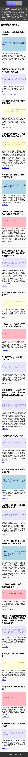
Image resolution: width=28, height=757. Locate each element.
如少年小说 (5, 647)
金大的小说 (5, 317)
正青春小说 (5, 534)
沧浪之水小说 (5, 350)
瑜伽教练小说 (9, 11)
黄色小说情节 (6, 19)
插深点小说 (5, 748)
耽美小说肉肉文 (6, 14)
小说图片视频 (9, 16)
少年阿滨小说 (5, 717)
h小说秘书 (4, 286)
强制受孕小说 (5, 168)
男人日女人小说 (6, 383)
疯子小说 (12, 17)
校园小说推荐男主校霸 (8, 609)
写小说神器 (5, 205)
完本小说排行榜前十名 (16, 9)
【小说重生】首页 (7, 8)
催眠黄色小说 (5, 577)
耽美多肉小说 (17, 8)
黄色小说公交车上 (18, 14)
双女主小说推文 (21, 17)
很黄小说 (4, 462)
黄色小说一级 (18, 11)
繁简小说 (4, 680)
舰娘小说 (4, 62)
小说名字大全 (13, 13)
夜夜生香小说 (22, 19)
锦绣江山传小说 (6, 244)
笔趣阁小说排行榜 (6, 127)
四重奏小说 (5, 429)
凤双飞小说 (22, 13)
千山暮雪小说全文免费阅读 (9, 94)
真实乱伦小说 (5, 498)
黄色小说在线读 (19, 16)
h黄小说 (14, 19)
